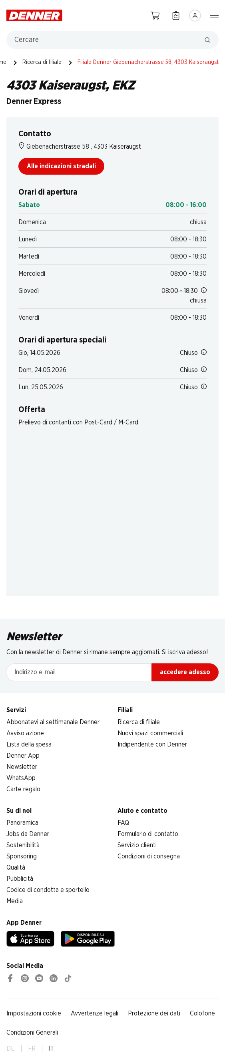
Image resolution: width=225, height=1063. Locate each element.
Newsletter (21, 767)
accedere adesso (185, 672)
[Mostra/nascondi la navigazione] (214, 14)
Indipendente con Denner (152, 744)
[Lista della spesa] (175, 15)
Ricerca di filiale (42, 62)
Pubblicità (19, 879)
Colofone (202, 1013)
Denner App (23, 755)
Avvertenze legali (94, 1013)
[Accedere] (195, 16)
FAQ (123, 823)
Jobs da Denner (27, 834)
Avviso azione (25, 733)
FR (32, 1048)
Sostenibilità (23, 845)
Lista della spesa (29, 744)
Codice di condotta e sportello (48, 890)
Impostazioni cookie (33, 1013)
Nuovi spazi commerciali (150, 733)
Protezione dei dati (154, 1013)
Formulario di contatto (147, 834)
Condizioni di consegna (148, 856)
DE (10, 1048)
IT (51, 1048)
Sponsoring (21, 856)
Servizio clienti (137, 845)
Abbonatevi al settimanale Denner (53, 722)
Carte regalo (23, 789)
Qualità (15, 867)
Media (14, 901)
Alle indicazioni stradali (61, 166)
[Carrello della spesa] (155, 15)
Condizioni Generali (32, 1032)
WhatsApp (21, 778)
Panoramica (22, 823)
